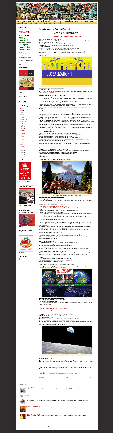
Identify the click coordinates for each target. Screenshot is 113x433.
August (22, 125)
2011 (21, 156)
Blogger (70, 426)
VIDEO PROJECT (56, 23)
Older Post (92, 377)
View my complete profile (24, 261)
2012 (21, 154)
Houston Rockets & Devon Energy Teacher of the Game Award (39, 399)
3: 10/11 (86, 21)
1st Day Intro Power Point (25, 395)
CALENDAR (24, 21)
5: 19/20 (30, 23)
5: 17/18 (25, 23)
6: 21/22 (35, 23)
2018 (21, 110)
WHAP (18, 21)
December (23, 117)
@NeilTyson (51, 92)
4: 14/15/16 (19, 23)
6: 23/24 (40, 23)
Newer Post (41, 377)
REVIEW (45, 23)
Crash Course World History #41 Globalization (57, 158)
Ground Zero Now (30, 387)
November (23, 119)
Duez (21, 258)
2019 (21, 108)
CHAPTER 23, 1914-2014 (66, 35)
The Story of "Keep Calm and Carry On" (34, 406)
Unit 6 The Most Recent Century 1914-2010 (70, 373)
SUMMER (67, 21)
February (23, 146)
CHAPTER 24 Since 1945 (67, 36)
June (22, 126)
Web (50, 23)
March (22, 144)
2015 (21, 116)
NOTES (29, 21)
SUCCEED (46, 21)
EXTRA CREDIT (54, 21)
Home (67, 377)
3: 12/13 (91, 21)
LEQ (42, 21)
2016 (21, 114)
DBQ (38, 21)
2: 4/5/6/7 (77, 21)
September (23, 123)
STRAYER (61, 21)
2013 (21, 152)
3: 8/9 (82, 21)
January (23, 148)
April (22, 130)
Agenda (44, 373)
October (23, 121)
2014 (21, 150)
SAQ (34, 21)
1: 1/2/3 (71, 21)
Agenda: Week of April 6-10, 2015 (33, 414)
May (22, 128)
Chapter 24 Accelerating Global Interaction (54, 373)
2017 (21, 112)
